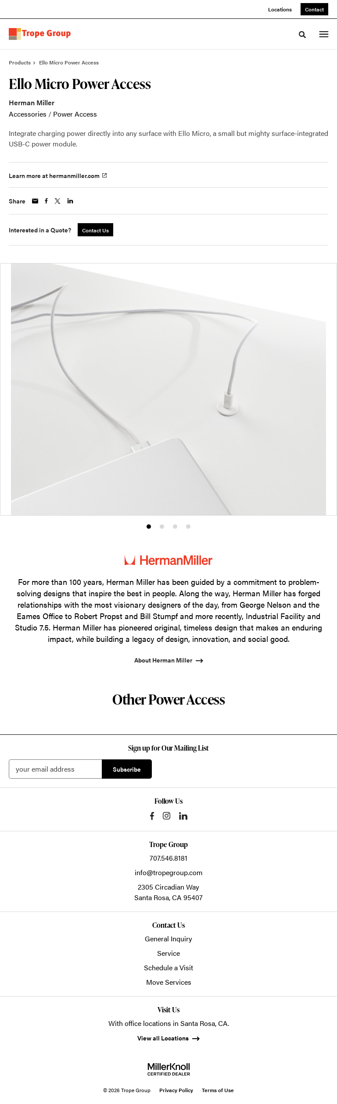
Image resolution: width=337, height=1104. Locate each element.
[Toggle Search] (302, 34)
